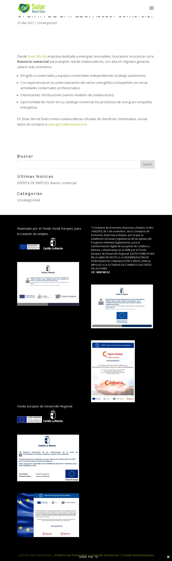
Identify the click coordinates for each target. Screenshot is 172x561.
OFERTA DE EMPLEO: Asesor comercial (46, 183)
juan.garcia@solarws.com (67, 124)
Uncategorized (47, 23)
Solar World (37, 56)
